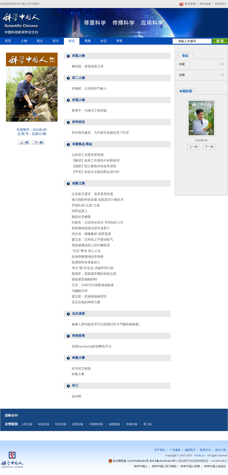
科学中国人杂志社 (215, 466)
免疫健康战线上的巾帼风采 (91, 245)
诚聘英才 (190, 450)
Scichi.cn (199, 455)
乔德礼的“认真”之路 (86, 205)
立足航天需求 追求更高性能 (92, 194)
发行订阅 (220, 450)
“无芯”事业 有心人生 (86, 251)
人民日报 (26, 424)
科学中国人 (141, 466)
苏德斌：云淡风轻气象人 (89, 88)
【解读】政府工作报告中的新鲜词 (95, 160)
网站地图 (205, 3)
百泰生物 (131, 424)
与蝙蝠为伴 (80, 291)
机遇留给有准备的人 (86, 262)
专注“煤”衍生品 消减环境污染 (93, 268)
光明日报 (77, 424)
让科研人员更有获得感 (88, 155)
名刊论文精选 (81, 368)
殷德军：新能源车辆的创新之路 (94, 273)
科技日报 (43, 424)
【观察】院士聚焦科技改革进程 (94, 166)
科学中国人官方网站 (164, 466)
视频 (87, 41)
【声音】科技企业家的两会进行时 (95, 172)
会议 (103, 41)
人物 (24, 41)
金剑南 (76, 396)
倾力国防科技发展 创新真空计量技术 (98, 199)
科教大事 (78, 374)
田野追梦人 (80, 211)
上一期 (193, 146)
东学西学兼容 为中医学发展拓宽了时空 (100, 132)
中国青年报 (96, 424)
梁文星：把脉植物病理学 (89, 296)
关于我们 (160, 450)
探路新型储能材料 (84, 279)
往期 (182, 75)
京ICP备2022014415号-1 (163, 460)
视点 (40, 41)
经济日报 (60, 424)
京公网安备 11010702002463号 (131, 460)
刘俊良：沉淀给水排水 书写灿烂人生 (98, 222)
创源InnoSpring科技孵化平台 (91, 346)
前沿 (56, 41)
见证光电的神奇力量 (86, 302)
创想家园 (114, 424)
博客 (119, 41)
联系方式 (205, 450)
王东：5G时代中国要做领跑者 (93, 285)
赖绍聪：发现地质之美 (88, 66)
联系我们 (220, 3)
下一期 (209, 146)
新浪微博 (187, 3)
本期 (182, 64)
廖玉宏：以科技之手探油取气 (92, 239)
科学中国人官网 (190, 466)
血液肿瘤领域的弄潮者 (88, 256)
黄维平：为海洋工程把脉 (89, 110)
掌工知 (147, 424)
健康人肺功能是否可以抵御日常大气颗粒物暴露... (106, 324)
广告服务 (175, 450)
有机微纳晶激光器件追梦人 (91, 228)
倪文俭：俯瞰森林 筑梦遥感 (91, 234)
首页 (8, 41)
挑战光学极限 (81, 216)
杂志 (71, 41)
